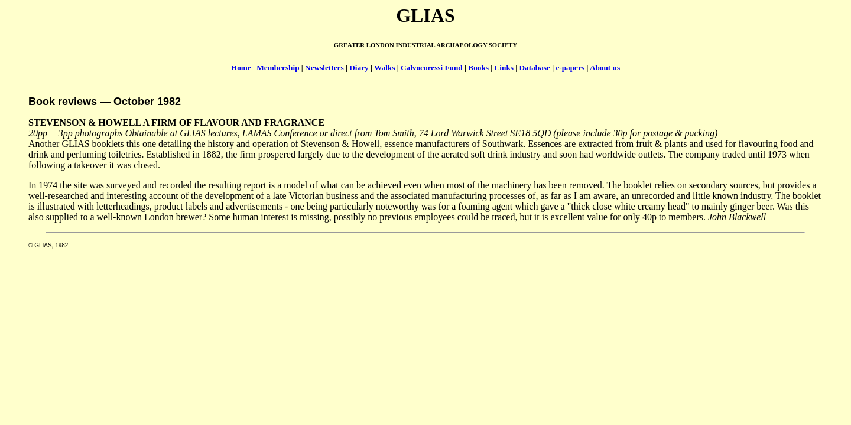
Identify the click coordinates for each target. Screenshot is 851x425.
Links (504, 67)
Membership (277, 67)
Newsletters (324, 67)
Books (478, 67)
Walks (384, 67)
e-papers (570, 67)
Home (241, 67)
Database (534, 67)
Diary (358, 67)
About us (605, 67)
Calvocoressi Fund (432, 67)
